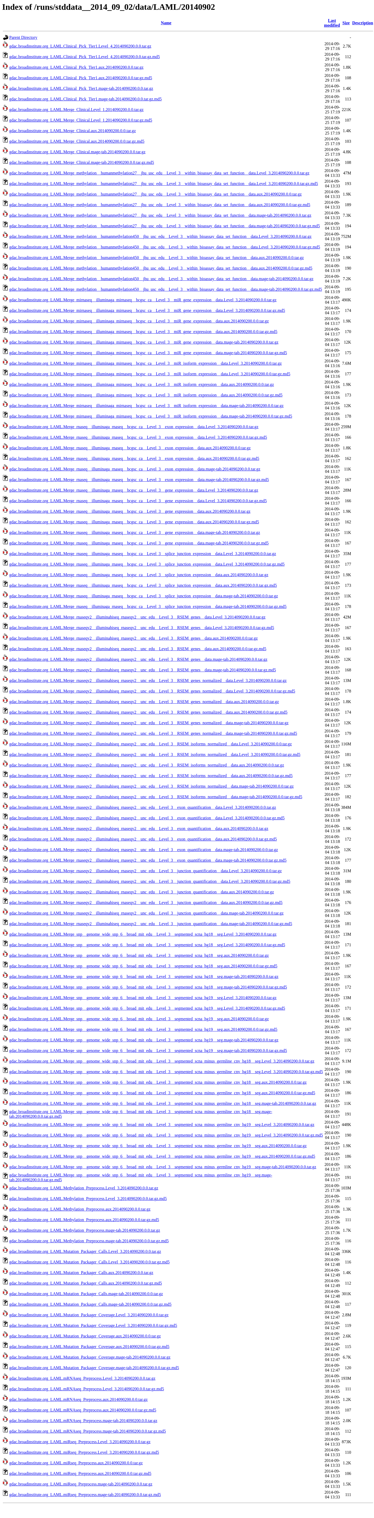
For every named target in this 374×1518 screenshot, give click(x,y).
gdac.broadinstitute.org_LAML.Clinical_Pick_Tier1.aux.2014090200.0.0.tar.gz (76, 67)
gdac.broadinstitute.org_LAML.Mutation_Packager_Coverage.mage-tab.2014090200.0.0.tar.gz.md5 (94, 1367)
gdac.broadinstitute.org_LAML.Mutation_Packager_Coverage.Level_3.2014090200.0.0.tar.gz (89, 1315)
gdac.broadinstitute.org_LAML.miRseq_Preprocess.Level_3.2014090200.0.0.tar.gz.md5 (84, 1452)
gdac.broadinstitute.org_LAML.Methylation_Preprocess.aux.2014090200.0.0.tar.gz (79, 1209)
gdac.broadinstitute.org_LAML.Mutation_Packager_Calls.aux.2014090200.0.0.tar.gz (81, 1272)
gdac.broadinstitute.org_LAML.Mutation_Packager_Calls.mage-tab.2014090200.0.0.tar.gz (86, 1293)
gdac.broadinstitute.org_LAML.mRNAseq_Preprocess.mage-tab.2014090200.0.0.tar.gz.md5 (87, 1431)
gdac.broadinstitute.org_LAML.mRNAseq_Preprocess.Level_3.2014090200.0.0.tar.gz (82, 1378)
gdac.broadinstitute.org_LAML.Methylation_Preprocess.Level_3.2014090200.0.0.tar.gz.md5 (88, 1198)
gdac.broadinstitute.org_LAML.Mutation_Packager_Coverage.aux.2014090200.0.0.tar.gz (85, 1336)
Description (362, 23)
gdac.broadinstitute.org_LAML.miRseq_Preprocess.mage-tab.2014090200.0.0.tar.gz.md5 (85, 1494)
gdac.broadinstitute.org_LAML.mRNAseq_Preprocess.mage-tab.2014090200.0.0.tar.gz (83, 1420)
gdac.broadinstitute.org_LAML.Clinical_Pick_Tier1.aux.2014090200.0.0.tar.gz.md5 (80, 78)
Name (166, 23)
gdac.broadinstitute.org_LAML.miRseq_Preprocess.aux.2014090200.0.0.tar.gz (76, 1463)
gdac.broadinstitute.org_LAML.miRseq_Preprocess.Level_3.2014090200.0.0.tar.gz (79, 1441)
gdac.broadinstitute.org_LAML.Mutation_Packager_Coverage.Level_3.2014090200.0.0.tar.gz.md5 (93, 1325)
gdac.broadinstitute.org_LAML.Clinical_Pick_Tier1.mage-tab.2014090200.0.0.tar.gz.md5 (85, 99)
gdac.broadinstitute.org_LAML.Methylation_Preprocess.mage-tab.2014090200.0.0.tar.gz (84, 1230)
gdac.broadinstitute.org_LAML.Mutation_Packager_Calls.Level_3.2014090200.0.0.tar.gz (85, 1251)
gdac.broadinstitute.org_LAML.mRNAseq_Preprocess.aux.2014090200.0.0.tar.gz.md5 (82, 1410)
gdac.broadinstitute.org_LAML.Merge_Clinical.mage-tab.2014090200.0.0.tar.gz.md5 (81, 162)
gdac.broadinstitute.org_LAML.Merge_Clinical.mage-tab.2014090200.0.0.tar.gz (77, 152)
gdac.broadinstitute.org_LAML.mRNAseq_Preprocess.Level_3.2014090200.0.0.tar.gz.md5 (86, 1389)
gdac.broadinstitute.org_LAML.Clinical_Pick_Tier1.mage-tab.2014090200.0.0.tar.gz (81, 88)
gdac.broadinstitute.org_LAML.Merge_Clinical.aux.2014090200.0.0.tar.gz (72, 130)
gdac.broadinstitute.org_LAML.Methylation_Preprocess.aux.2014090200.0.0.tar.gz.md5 (84, 1219)
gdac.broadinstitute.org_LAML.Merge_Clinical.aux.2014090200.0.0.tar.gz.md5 (76, 141)
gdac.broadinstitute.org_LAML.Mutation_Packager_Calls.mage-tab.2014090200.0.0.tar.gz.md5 (90, 1304)
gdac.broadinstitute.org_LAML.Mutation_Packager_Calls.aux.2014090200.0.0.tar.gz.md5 (85, 1283)
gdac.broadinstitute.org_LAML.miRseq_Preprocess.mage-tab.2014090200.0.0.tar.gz (80, 1484)
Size (346, 23)
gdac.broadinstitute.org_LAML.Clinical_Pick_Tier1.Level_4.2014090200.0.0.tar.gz (80, 46)
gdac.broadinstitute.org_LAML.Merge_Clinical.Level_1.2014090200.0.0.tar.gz (76, 109)
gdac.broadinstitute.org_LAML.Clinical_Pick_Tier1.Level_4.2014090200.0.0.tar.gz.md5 (84, 56)
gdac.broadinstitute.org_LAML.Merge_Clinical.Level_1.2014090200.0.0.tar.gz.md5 (80, 120)
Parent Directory (23, 37)
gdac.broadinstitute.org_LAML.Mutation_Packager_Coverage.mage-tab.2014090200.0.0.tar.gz (89, 1357)
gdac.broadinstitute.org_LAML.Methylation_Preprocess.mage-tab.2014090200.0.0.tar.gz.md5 (89, 1241)
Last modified (332, 22)
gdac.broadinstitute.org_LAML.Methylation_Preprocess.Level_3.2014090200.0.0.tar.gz (83, 1188)
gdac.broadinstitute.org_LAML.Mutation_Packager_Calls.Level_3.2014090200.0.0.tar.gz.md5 (89, 1262)
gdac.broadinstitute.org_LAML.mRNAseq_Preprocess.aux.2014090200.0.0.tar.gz (78, 1399)
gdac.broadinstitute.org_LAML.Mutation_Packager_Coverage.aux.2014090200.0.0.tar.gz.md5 (89, 1346)
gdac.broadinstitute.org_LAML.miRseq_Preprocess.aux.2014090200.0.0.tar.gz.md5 (80, 1473)
